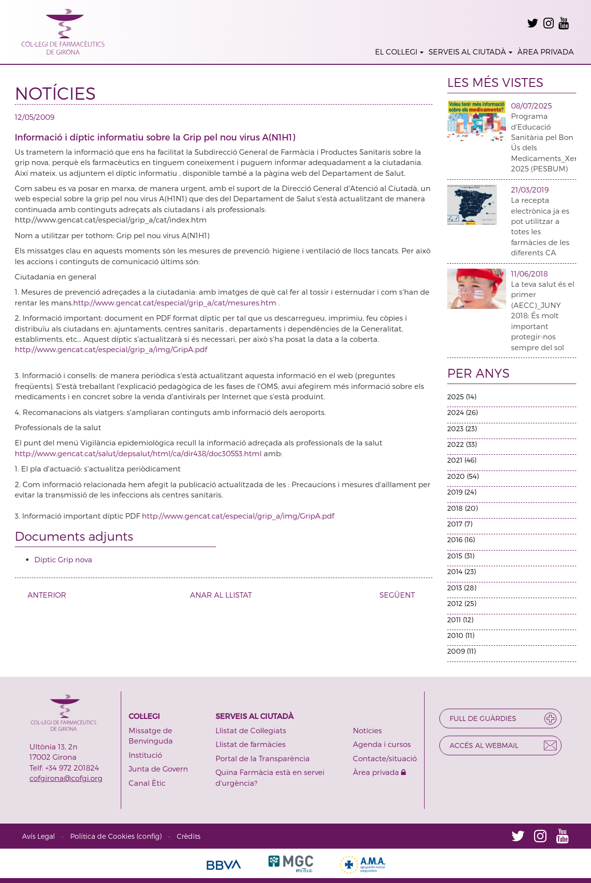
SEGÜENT (400, 594)
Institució (145, 754)
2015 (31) (460, 556)
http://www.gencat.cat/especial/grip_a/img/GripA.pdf (111, 349)
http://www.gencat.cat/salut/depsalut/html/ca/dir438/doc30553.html (139, 453)
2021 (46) (461, 460)
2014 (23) (461, 571)
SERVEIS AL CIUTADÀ (470, 51)
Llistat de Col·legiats (250, 730)
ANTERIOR (43, 594)
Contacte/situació (385, 758)
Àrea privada (379, 772)
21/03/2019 (530, 189)
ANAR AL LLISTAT (221, 594)
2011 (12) (460, 619)
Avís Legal (38, 836)
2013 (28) (461, 587)
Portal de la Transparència (262, 758)
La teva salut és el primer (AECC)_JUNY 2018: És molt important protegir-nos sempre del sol (542, 315)
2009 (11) (461, 651)
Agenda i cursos (382, 744)
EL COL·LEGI (399, 51)
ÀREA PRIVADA (545, 51)
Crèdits (188, 836)
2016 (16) (461, 539)
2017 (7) (459, 524)
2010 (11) (460, 635)
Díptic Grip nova (63, 559)
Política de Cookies (102, 836)
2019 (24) (461, 492)
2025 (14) (461, 396)
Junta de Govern (158, 768)
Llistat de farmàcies (250, 744)
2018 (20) (462, 508)
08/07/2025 (531, 105)
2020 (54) (463, 476)
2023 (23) (462, 428)
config (149, 836)
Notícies (367, 730)
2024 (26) (462, 412)
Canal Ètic (147, 782)
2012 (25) (461, 603)
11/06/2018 (529, 273)
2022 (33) (462, 444)
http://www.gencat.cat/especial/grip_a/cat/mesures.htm (175, 302)
